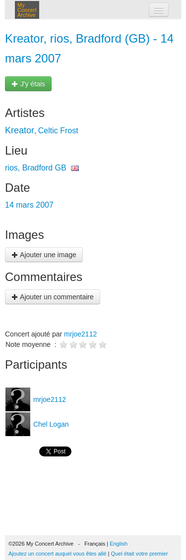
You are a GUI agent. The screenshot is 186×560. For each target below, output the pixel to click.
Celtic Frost (58, 130)
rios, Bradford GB (35, 168)
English (118, 544)
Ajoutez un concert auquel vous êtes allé (57, 554)
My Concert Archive (27, 10)
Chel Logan (50, 424)
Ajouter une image (43, 255)
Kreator (19, 130)
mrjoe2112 (80, 334)
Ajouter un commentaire (52, 297)
